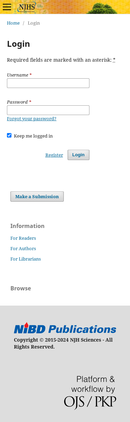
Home (13, 23)
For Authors (23, 248)
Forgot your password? (32, 118)
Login (78, 154)
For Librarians (25, 259)
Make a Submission (37, 196)
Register (54, 155)
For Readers (23, 238)
